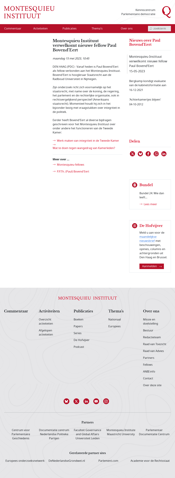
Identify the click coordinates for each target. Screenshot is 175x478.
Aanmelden (152, 266)
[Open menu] (51, 28)
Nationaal (114, 320)
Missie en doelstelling (150, 322)
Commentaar (16, 311)
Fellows (148, 365)
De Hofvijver (82, 340)
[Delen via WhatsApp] (156, 153)
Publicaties (83, 311)
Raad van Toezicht (154, 344)
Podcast (79, 347)
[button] (68, 401)
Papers (78, 326)
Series (78, 333)
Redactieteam (152, 337)
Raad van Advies (153, 351)
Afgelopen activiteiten (46, 332)
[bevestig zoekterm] (150, 28)
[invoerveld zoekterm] (159, 28)
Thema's (116, 311)
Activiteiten (49, 311)
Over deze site (152, 385)
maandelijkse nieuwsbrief (148, 239)
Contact (148, 378)
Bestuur (148, 330)
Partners (148, 358)
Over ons (151, 311)
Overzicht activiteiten (46, 322)
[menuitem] (15, 28)
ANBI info (149, 372)
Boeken (78, 320)
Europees (114, 326)
